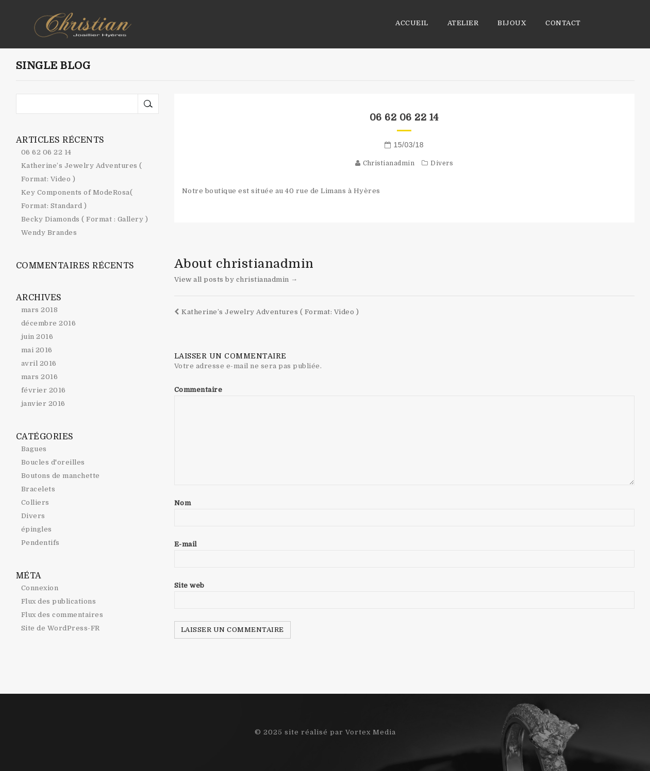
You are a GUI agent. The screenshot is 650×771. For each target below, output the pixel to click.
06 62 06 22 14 (404, 117)
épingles (36, 529)
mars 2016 (39, 377)
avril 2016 (39, 363)
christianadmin (388, 163)
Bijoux (511, 23)
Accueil (411, 23)
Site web (189, 585)
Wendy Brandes (49, 232)
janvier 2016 (43, 403)
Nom (182, 503)
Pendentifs (40, 542)
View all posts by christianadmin (236, 279)
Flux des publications (58, 601)
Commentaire (198, 389)
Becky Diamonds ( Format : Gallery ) (84, 219)
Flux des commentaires (62, 615)
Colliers (35, 502)
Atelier (463, 23)
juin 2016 (37, 336)
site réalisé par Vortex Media (340, 732)
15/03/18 (409, 145)
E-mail (185, 544)
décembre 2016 (48, 323)
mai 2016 (37, 350)
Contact (563, 23)
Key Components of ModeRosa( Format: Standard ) (77, 199)
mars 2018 (39, 310)
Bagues (34, 449)
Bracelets (38, 489)
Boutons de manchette (60, 475)
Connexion (40, 588)
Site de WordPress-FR (60, 628)
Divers (441, 163)
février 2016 (43, 390)
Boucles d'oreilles (53, 462)
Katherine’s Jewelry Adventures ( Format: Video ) (266, 312)
